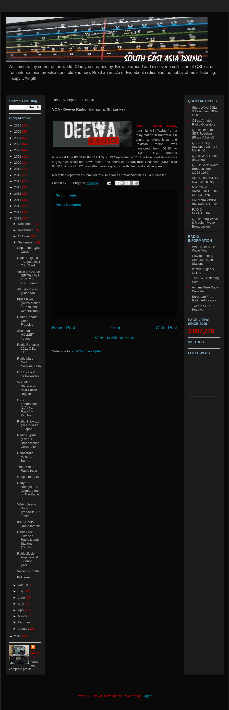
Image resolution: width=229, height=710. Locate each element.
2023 (18, 144)
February (25, 622)
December (26, 224)
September (26, 242)
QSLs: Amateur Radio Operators (203, 122)
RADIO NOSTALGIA (201, 211)
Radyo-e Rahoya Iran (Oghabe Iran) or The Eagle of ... (29, 490)
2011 (18, 218)
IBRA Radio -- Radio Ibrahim (29, 524)
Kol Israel (23, 577)
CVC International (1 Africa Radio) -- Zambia (27, 407)
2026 (18, 125)
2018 (18, 175)
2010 (18, 636)
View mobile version (114, 337)
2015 (18, 193)
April (21, 610)
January (24, 628)
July (21, 591)
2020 (18, 162)
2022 (18, 150)
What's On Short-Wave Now (204, 248)
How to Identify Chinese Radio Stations (202, 259)
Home (115, 327)
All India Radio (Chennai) (27, 291)
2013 (18, 206)
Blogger (147, 696)
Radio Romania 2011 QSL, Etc (28, 348)
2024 (18, 138)
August (23, 585)
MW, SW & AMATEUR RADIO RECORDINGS (205, 191)
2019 (18, 169)
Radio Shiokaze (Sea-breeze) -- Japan (28, 425)
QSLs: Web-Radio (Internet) (205, 157)
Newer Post (63, 327)
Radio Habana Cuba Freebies (27, 320)
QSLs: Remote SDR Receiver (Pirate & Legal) (203, 133)
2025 (18, 131)
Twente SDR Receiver (201, 308)
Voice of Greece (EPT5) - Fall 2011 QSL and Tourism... (29, 277)
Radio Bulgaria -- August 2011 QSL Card (28, 261)
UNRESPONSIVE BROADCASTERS (205, 202)
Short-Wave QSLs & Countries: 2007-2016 (205, 111)
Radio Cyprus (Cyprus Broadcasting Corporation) (28, 440)
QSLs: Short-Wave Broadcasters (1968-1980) (205, 168)
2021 (18, 156)
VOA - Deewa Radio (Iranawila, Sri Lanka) (28, 510)
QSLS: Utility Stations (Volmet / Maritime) (204, 146)
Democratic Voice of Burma (25, 456)
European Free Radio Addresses (204, 298)
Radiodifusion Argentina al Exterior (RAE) (27, 559)
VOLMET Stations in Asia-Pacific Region (27, 388)
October (24, 236)
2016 (18, 187)
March (23, 616)
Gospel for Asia (28, 477)
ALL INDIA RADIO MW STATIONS (205, 180)
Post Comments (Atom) (88, 351)
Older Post (166, 327)
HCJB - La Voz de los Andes (28, 374)
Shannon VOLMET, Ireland (26, 334)
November (26, 230)
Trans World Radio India (27, 468)
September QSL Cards (28, 249)
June (22, 597)
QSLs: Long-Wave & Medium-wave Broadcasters (205, 222)
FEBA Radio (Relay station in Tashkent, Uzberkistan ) (28, 305)
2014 (18, 200)
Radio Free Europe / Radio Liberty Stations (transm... (28, 539)
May (21, 604)
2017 (18, 181)
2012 (18, 212)
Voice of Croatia (28, 571)
